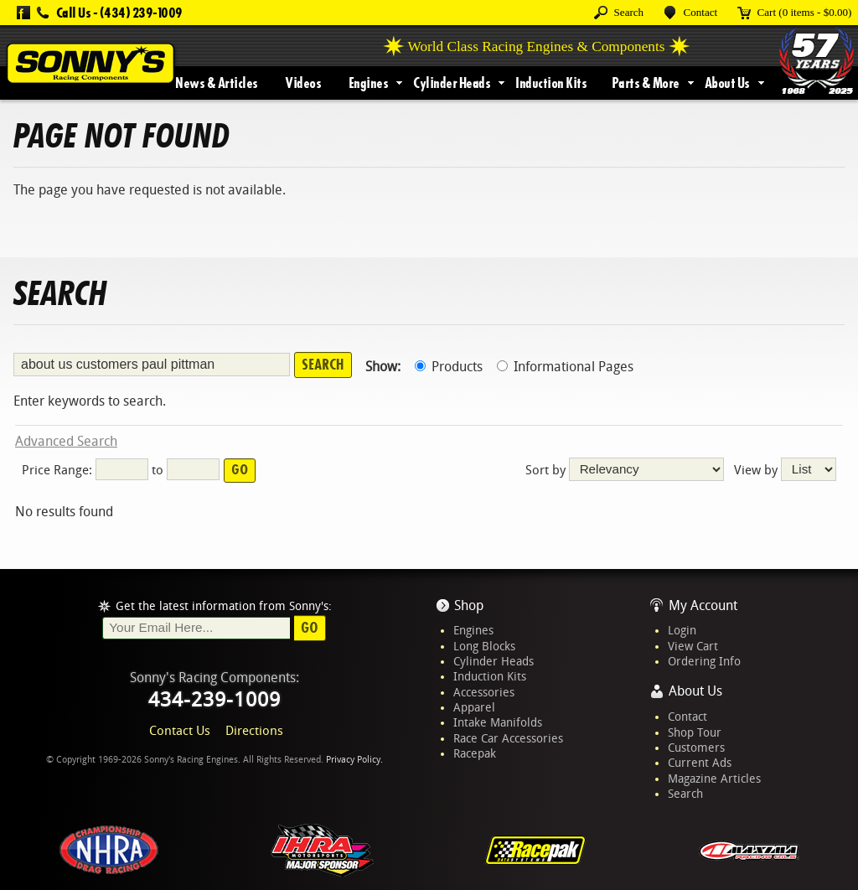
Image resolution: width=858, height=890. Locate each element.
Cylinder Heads (451, 83)
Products (449, 367)
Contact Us (179, 730)
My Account (703, 605)
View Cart (693, 646)
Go (309, 627)
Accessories (483, 692)
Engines (369, 83)
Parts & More (646, 83)
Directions (254, 730)
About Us (727, 83)
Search (685, 793)
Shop (468, 605)
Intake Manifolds (497, 722)
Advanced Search (66, 441)
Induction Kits (551, 83)
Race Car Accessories (508, 738)
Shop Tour (694, 732)
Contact (687, 716)
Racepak (474, 753)
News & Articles (216, 83)
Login (682, 630)
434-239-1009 (214, 699)
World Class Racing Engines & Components (536, 46)
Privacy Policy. (354, 759)
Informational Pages (565, 367)
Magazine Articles (714, 778)
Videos (303, 83)
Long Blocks (484, 646)
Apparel (474, 707)
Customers (696, 747)
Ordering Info (704, 661)
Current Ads (699, 762)
